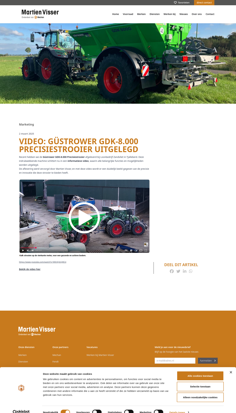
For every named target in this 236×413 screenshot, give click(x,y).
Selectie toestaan (200, 380)
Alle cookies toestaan (200, 370)
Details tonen (177, 406)
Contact (210, 14)
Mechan (56, 355)
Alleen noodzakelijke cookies (200, 391)
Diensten (155, 14)
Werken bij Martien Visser (100, 355)
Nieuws (183, 14)
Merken (141, 14)
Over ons (197, 14)
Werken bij (170, 14)
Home (115, 14)
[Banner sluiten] (231, 366)
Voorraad (128, 14)
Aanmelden (208, 360)
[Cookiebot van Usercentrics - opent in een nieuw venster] (21, 406)
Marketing (26, 124)
